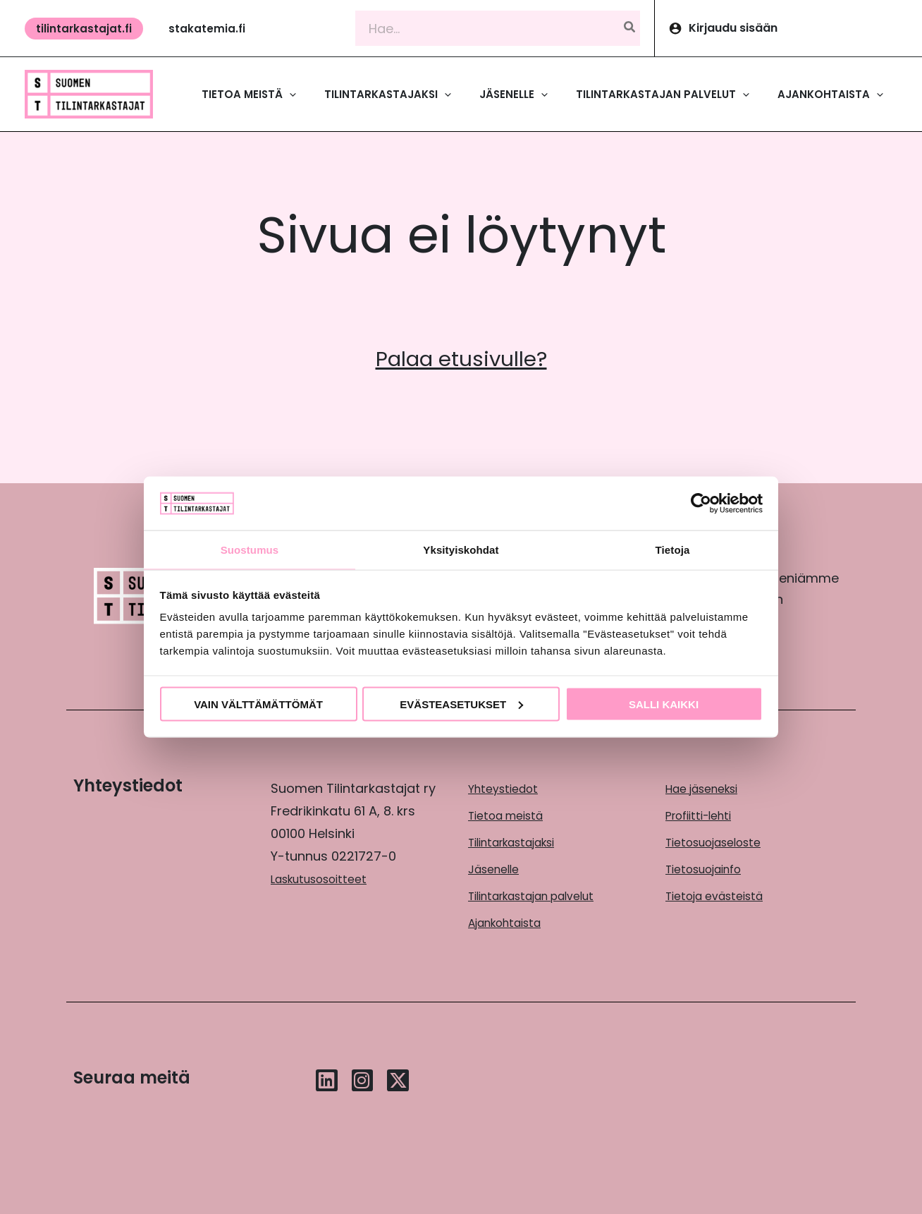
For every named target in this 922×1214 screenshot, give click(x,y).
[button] (84, 29)
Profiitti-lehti (703, 814)
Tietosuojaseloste (721, 840)
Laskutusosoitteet (326, 878)
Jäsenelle (497, 866)
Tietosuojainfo (710, 866)
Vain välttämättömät (258, 704)
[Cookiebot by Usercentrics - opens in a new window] (701, 502)
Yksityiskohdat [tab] (460, 549)
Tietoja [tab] (673, 549)
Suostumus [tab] (250, 549)
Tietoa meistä (511, 814)
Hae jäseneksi (708, 788)
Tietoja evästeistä (721, 893)
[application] (289, 94)
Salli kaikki (664, 704)
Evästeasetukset (461, 704)
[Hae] (630, 29)
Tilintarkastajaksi (520, 840)
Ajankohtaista (511, 919)
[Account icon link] (788, 28)
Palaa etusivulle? (461, 357)
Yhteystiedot (507, 788)
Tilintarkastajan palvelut (543, 893)
